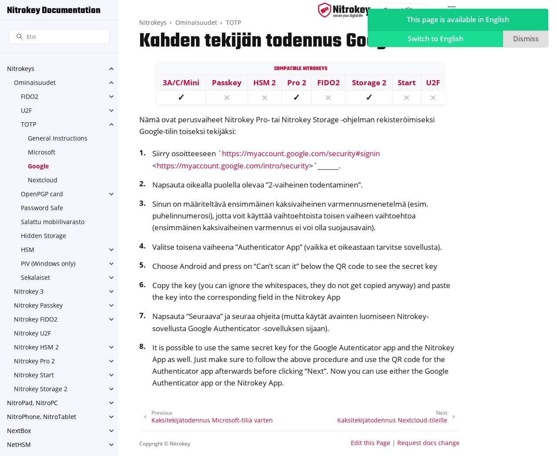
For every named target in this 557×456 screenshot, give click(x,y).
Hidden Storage (43, 235)
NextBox (19, 430)
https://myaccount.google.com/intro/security (233, 166)
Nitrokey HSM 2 (36, 347)
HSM (27, 249)
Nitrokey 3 (29, 291)
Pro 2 (296, 82)
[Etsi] (59, 37)
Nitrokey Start (34, 375)
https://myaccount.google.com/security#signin (301, 153)
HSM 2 (264, 82)
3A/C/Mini (181, 82)
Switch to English (435, 39)
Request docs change (428, 443)
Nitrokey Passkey (38, 305)
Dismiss (526, 39)
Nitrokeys (20, 68)
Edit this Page (370, 443)
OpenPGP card (42, 194)
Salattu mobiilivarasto (52, 222)
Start (407, 82)
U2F (26, 110)
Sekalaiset (35, 277)
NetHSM (19, 444)
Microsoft (41, 152)
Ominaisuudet (35, 82)
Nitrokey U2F (32, 333)
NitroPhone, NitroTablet (41, 416)
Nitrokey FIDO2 (35, 319)
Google (38, 166)
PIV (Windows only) (48, 263)
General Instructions (57, 138)
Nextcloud (42, 180)
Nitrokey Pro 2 (34, 361)
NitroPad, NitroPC (32, 403)
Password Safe (42, 208)
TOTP (28, 124)
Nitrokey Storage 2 (40, 389)
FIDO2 (29, 96)
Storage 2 (369, 82)
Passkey (227, 82)
